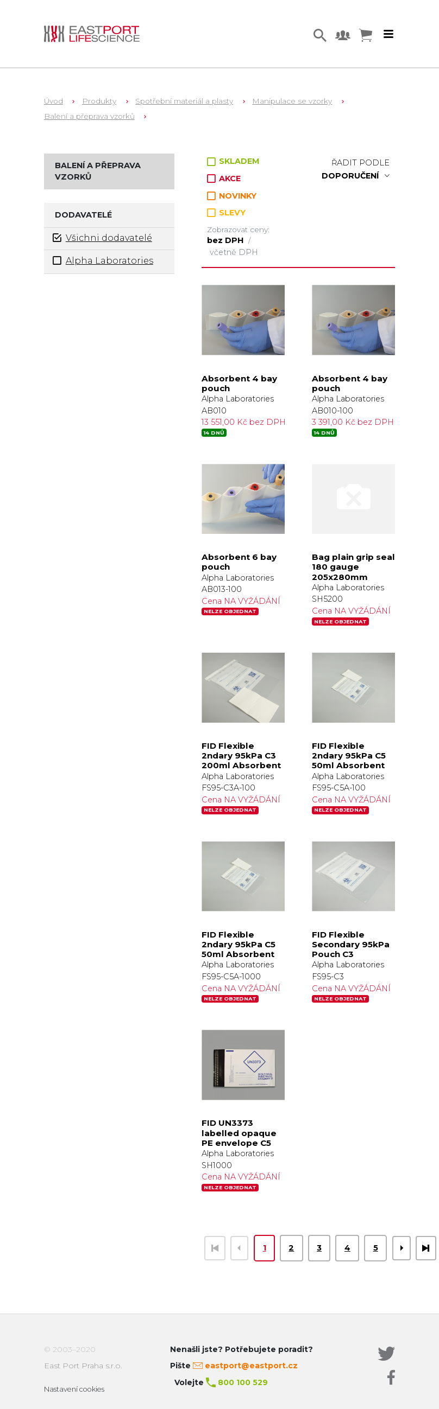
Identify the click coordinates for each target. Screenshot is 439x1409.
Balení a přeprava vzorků (89, 116)
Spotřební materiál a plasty (184, 101)
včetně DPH (234, 252)
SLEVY (226, 213)
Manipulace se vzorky (292, 101)
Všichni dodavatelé (102, 238)
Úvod (53, 101)
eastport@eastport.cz (251, 1365)
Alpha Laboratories (103, 260)
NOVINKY (231, 196)
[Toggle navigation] (388, 34)
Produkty (99, 101)
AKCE (224, 178)
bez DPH (226, 240)
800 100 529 (243, 1382)
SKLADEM (233, 161)
